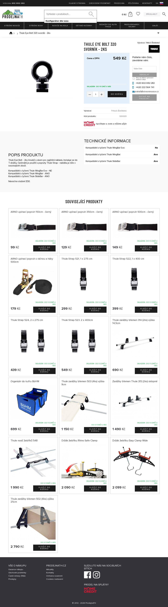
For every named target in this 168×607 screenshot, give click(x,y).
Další (156, 26)
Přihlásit (152, 14)
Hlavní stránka (77, 3)
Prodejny (12, 579)
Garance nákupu (15, 569)
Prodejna (119, 3)
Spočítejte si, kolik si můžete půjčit (111, 124)
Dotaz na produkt (144, 97)
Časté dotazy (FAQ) (16, 576)
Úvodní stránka (11, 33)
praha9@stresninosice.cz (147, 91)
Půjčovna (133, 3)
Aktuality (50, 569)
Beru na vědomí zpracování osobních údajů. (144, 78)
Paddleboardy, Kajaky (132, 26)
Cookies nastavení (54, 579)
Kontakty (147, 3)
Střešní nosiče (12, 26)
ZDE (28, 181)
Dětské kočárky (84, 26)
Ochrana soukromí (54, 576)
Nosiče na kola (60, 26)
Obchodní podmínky (99, 3)
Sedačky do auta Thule (108, 26)
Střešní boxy (36, 26)
